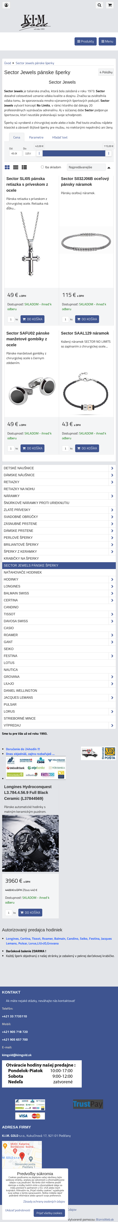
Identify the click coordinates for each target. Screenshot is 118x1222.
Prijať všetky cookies (49, 1213)
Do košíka (32, 319)
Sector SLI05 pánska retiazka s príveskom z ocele (27, 184)
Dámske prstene (60, 530)
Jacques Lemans (60, 697)
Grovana (60, 676)
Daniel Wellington (20, 690)
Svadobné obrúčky (60, 517)
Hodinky (60, 579)
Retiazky (60, 482)
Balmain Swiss (60, 593)
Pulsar (10, 704)
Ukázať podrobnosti (17, 1210)
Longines (60, 586)
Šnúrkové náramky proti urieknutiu (36, 503)
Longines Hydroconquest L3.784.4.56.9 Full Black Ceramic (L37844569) (28, 793)
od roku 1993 (39, 29)
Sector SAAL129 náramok (85, 333)
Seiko (9, 649)
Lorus (60, 711)
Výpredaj (60, 725)
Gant (60, 642)
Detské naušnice (60, 468)
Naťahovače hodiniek (23, 572)
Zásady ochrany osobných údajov (44, 1201)
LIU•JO (60, 683)
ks (12, 319)
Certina (60, 600)
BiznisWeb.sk (105, 1219)
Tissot (60, 614)
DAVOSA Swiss (60, 621)
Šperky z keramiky (60, 551)
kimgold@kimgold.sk (16, 1055)
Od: (15, 152)
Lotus (9, 663)
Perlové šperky (60, 537)
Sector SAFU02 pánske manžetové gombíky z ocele (27, 339)
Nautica (11, 669)
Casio (9, 628)
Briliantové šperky (60, 544)
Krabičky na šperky (21, 558)
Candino (11, 607)
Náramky (60, 496)
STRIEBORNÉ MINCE (20, 718)
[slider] (39, 153)
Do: (29, 152)
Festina (60, 656)
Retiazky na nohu (19, 489)
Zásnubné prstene (60, 524)
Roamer (60, 635)
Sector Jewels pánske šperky (31, 565)
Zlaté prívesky (60, 510)
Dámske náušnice (60, 475)
